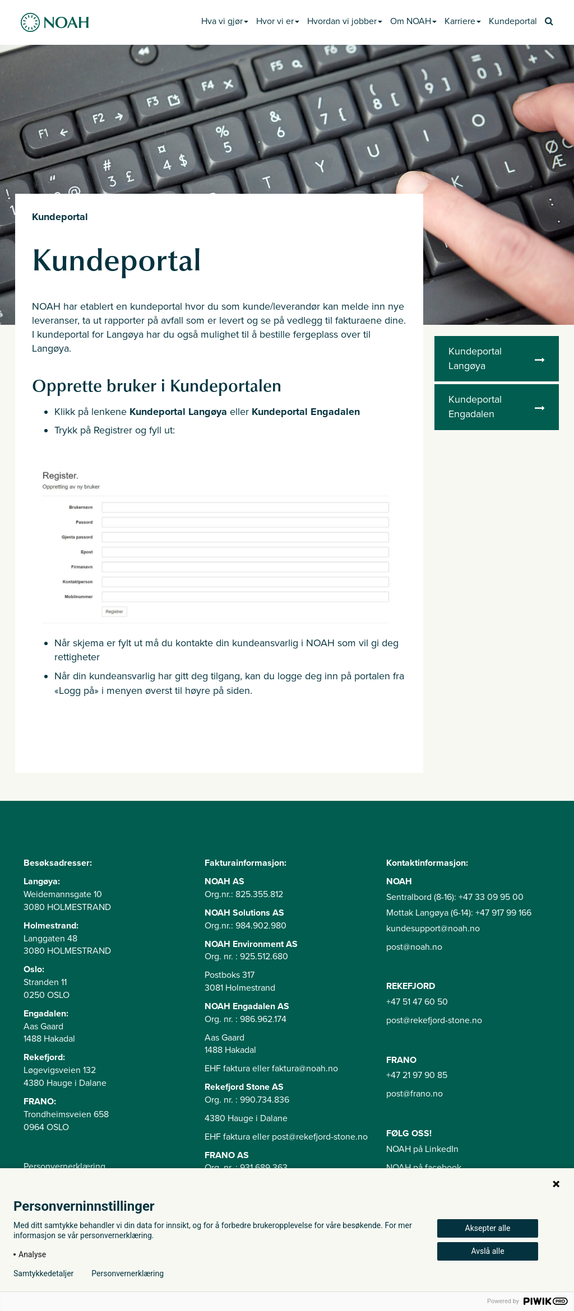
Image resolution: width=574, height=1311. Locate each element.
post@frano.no (414, 1093)
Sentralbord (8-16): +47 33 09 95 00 (455, 897)
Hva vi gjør (224, 21)
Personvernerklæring (64, 1166)
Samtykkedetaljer (43, 1273)
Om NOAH (413, 21)
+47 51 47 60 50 (417, 1001)
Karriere (463, 21)
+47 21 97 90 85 (416, 1075)
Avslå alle (487, 1251)
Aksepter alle (488, 1228)
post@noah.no (414, 947)
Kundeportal (513, 21)
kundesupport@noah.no (433, 928)
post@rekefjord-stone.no (434, 1020)
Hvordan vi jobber (344, 21)
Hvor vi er (277, 21)
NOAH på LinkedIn (422, 1149)
